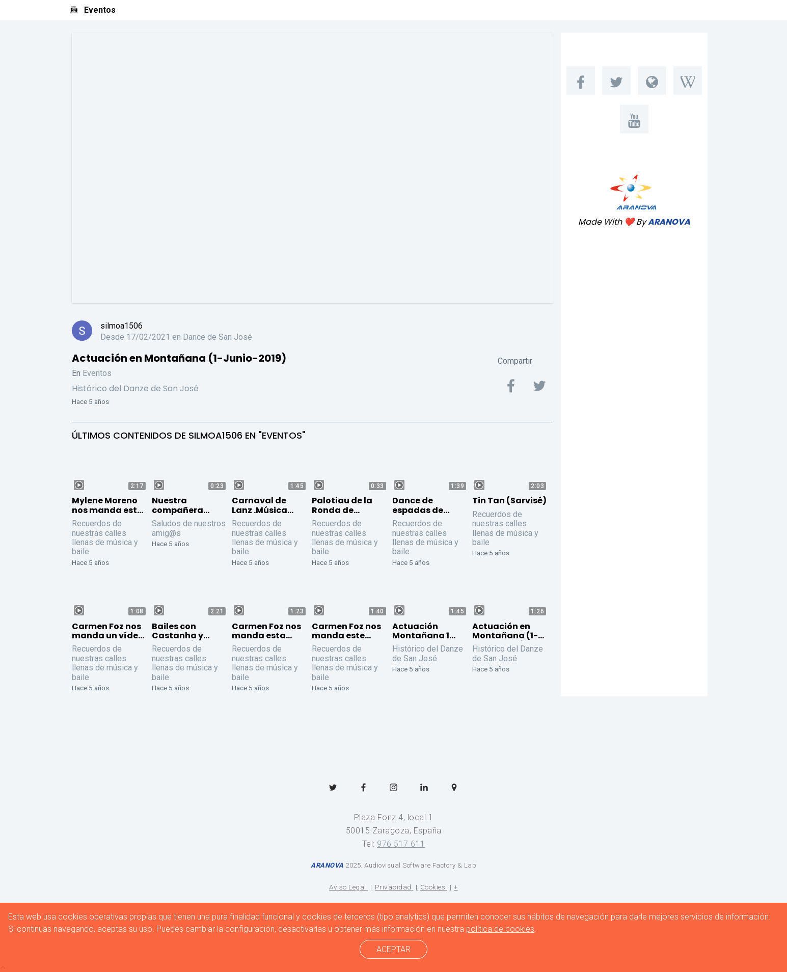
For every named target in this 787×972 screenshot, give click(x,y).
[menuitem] (580, 80)
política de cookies (500, 929)
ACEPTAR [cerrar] (393, 949)
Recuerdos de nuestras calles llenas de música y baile (105, 537)
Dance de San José (217, 337)
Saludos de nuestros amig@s (189, 528)
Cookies (433, 887)
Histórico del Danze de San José (135, 388)
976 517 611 (401, 844)
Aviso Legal (347, 887)
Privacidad (393, 887)
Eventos (97, 373)
